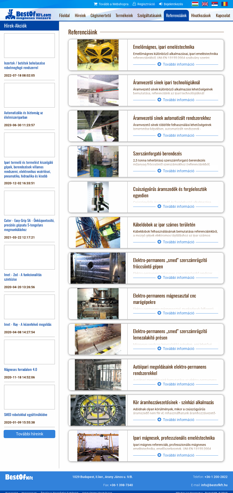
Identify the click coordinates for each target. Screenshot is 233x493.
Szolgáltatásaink (149, 15)
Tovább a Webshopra (114, 4)
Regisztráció (146, 4)
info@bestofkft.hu (214, 485)
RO (224, 4)
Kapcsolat (223, 15)
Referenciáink (176, 15)
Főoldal (64, 15)
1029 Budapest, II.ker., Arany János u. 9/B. (102, 477)
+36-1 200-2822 (216, 477)
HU (195, 4)
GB (205, 4)
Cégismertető (101, 15)
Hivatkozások (201, 15)
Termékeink (124, 15)
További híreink (29, 433)
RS (215, 4)
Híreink (80, 15)
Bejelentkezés (173, 4)
